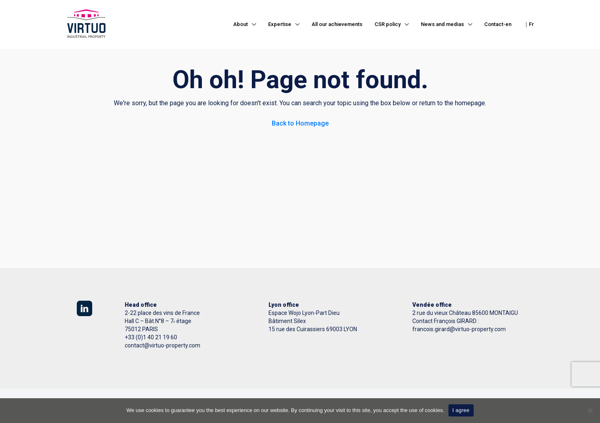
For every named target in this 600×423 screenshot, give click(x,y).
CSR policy (388, 24)
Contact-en (497, 24)
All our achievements (337, 24)
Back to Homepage (300, 123)
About (240, 24)
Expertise (279, 24)
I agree (461, 410)
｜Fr (529, 24)
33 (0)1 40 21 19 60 (152, 337)
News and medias (442, 24)
